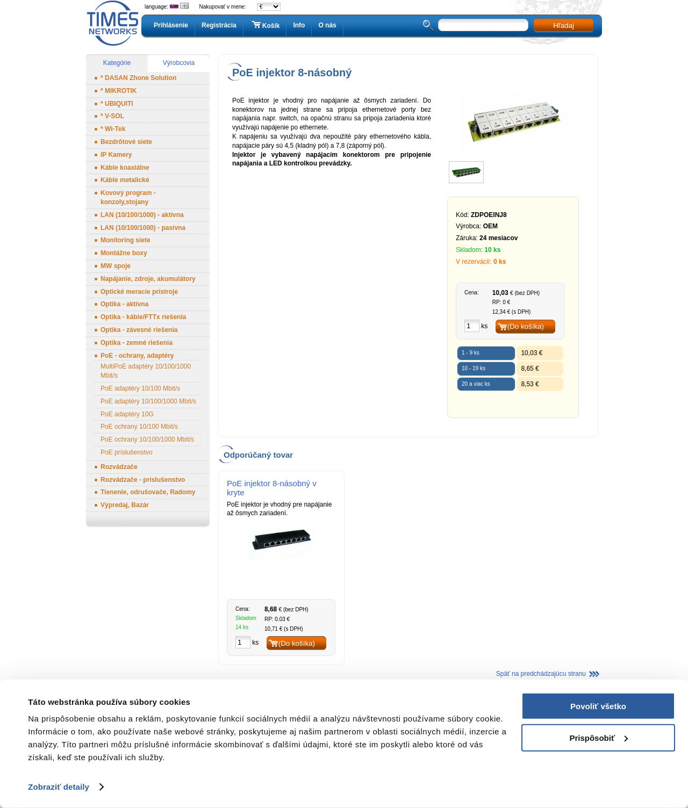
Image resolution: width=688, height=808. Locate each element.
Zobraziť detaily (58, 786)
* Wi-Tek (113, 129)
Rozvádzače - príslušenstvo (143, 480)
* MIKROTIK (119, 91)
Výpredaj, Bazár (125, 505)
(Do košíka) (525, 326)
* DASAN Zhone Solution (138, 78)
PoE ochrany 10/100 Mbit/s (139, 426)
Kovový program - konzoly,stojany (128, 197)
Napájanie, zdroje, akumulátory (148, 279)
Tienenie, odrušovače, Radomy (148, 492)
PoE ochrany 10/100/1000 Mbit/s (147, 439)
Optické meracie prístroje (139, 291)
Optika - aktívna (124, 304)
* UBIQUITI (117, 103)
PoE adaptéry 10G (127, 414)
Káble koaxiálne (125, 167)
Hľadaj (563, 25)
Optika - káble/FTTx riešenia (143, 317)
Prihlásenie (171, 25)
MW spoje (116, 266)
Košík (265, 25)
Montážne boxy (124, 253)
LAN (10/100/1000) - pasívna (143, 228)
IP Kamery (116, 154)
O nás (327, 25)
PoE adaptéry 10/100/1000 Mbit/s (148, 401)
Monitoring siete (125, 240)
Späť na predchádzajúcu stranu (541, 673)
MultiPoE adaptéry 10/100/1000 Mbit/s (146, 371)
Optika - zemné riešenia (137, 343)
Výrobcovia (179, 63)
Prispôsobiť (598, 737)
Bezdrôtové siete (126, 142)
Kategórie (117, 63)
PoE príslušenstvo (127, 452)
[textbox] (483, 25)
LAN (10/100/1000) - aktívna (142, 215)
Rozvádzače (119, 467)
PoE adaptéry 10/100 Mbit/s (140, 388)
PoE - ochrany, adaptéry (137, 355)
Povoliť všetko (598, 706)
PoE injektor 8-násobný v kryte (272, 488)
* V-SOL (112, 116)
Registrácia (219, 25)
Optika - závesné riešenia (139, 330)
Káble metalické (125, 180)
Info (299, 25)
